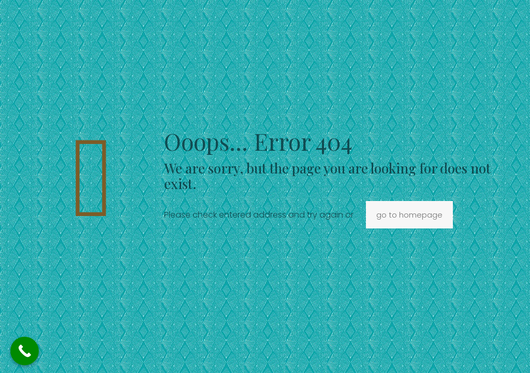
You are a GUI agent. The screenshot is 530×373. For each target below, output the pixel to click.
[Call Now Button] (24, 351)
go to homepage (409, 214)
